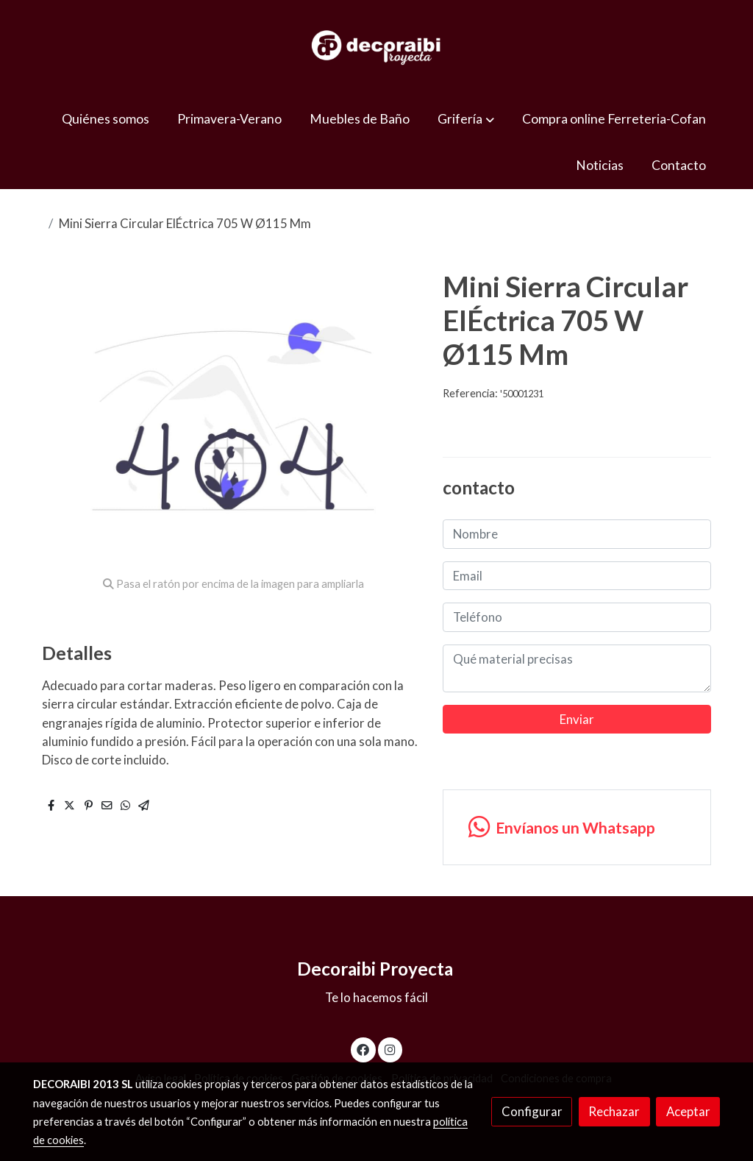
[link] (376, 48)
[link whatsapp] (576, 827)
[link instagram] (390, 1049)
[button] (466, 119)
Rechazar (614, 1111)
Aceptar (688, 1111)
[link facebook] (363, 1049)
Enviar (577, 719)
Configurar (532, 1111)
